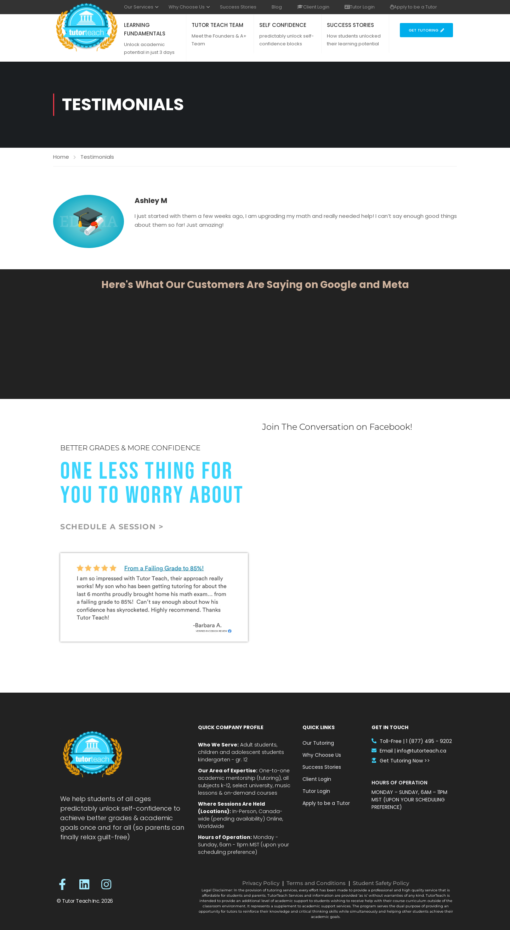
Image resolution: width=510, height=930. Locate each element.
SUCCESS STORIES (350, 25)
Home (61, 156)
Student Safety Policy (381, 883)
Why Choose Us (187, 7)
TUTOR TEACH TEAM (217, 25)
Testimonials (97, 156)
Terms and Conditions (316, 883)
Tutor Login (360, 7)
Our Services (138, 7)
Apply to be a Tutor (413, 7)
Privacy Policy (260, 883)
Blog (277, 7)
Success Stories (238, 7)
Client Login (313, 7)
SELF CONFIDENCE (282, 25)
